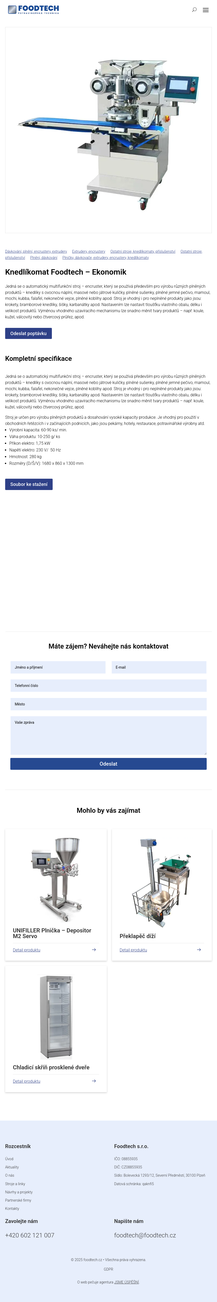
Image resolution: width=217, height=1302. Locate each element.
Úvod (9, 1159)
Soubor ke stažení (28, 484)
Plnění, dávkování (43, 258)
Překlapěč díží (138, 936)
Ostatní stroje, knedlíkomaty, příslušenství (142, 251)
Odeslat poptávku (28, 333)
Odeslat (108, 764)
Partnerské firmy (18, 1200)
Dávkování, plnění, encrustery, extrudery (36, 251)
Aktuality (12, 1167)
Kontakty (12, 1209)
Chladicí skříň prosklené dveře (51, 1067)
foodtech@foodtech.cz (145, 1235)
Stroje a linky (15, 1184)
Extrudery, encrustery (88, 251)
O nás (9, 1175)
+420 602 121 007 (29, 1235)
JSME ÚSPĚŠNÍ (126, 1282)
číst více (19, 950)
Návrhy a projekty (19, 1192)
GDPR (108, 1269)
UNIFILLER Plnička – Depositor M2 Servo (52, 933)
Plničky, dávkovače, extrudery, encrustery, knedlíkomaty (105, 258)
